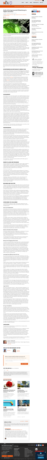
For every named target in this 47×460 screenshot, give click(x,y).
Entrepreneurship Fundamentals (16, 449)
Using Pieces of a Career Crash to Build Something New (37, 48)
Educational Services (19, 14)
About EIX (41, 2)
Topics (23, 2)
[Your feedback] (16, 362)
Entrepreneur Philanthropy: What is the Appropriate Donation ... (9, 391)
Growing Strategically (17, 454)
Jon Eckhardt (20, 407)
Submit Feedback (24, 364)
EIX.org (11, 77)
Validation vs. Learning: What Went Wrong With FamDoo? (8, 410)
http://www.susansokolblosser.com (16, 429)
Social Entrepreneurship (28, 450)
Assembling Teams (16, 452)
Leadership (24, 14)
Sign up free (37, 0)
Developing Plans (16, 451)
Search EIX (26, 448)
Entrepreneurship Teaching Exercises (28, 453)
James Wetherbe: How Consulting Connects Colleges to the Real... (22, 409)
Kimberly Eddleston (18, 351)
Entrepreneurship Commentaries (27, 456)
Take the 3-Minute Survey (28, 6)
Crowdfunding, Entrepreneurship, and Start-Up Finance (22, 391)
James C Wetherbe (7, 13)
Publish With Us (36, 2)
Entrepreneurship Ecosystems (29, 451)
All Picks (22, 421)
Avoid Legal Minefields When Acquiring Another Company (36, 21)
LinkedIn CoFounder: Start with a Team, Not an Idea (37, 55)
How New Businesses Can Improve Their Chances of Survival (37, 51)
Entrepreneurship (6, 15)
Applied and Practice (10, 14)
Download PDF (6, 18)
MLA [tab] (7, 370)
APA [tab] (4, 370)
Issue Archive (37, 59)
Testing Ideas (16, 450)
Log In (41, 0)
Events (27, 2)
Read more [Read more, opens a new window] (7, 449)
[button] (7, 457)
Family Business (27, 449)
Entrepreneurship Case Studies (29, 454)
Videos (31, 2)
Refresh (26, 421)
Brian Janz (8, 350)
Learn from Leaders (17, 455)
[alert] (7, 451)
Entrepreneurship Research (28, 452)
